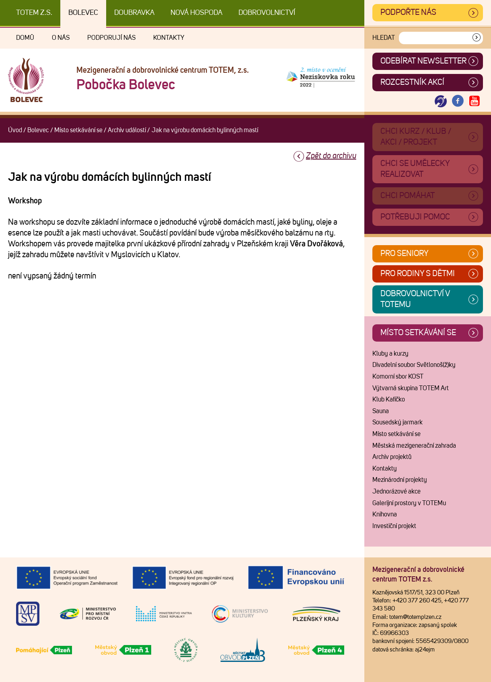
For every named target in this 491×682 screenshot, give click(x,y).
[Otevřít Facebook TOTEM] (457, 101)
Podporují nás (111, 38)
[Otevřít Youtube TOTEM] (474, 101)
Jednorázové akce (396, 491)
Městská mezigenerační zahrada (414, 445)
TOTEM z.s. (34, 12)
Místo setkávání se (78, 130)
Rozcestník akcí (412, 82)
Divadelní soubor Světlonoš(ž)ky (414, 365)
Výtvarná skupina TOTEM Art (410, 388)
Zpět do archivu (331, 156)
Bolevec (83, 12)
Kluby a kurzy (390, 353)
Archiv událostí (127, 130)
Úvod (15, 130)
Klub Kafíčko (388, 399)
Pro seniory (404, 254)
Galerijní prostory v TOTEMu (409, 503)
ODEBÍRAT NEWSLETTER (423, 61)
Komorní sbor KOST (397, 376)
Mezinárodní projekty (399, 480)
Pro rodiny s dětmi (417, 274)
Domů (25, 38)
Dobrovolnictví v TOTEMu (415, 299)
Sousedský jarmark (397, 422)
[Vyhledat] (476, 38)
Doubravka (134, 12)
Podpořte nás (408, 12)
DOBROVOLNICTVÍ (266, 12)
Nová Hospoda (196, 12)
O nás (61, 38)
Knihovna (384, 514)
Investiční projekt (394, 526)
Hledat (383, 38)
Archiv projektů (391, 457)
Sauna (380, 411)
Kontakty (168, 38)
